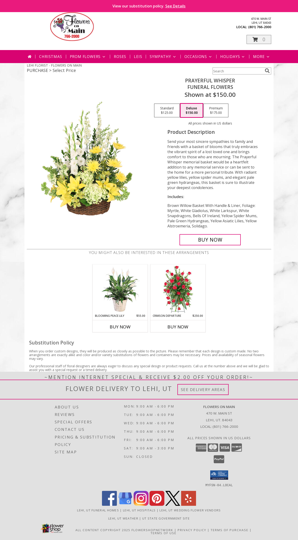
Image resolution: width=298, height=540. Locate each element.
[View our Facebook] (109, 504)
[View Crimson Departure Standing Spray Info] (178, 289)
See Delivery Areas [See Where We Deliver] (203, 389)
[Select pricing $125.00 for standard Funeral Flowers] (166, 110)
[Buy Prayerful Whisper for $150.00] (210, 239)
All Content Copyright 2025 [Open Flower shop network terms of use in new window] (102, 530)
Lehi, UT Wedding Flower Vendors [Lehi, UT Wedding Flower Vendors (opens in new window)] (190, 510)
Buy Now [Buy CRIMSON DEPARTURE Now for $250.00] (177, 327)
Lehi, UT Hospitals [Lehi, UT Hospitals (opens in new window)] (139, 510)
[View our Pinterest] (156, 504)
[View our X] (172, 504)
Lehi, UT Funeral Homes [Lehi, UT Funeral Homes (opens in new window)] (98, 510)
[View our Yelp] (188, 504)
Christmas (50, 56)
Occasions (198, 56)
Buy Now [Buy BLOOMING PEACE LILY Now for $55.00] (120, 327)
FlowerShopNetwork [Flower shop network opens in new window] (152, 530)
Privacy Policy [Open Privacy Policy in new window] (192, 530)
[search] (267, 70)
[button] (259, 39)
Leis (138, 56)
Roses (120, 56)
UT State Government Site (166, 518)
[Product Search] (238, 71)
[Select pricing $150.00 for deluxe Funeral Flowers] (192, 110)
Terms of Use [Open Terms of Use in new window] (163, 533)
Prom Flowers (88, 56)
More (261, 56)
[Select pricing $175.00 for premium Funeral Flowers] (216, 110)
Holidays (232, 56)
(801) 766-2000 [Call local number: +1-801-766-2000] (259, 27)
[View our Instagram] (141, 504)
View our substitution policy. (149, 6)
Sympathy (163, 56)
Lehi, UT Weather (123, 518)
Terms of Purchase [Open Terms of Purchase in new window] (229, 530)
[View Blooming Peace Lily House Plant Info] (120, 289)
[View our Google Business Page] (125, 504)
